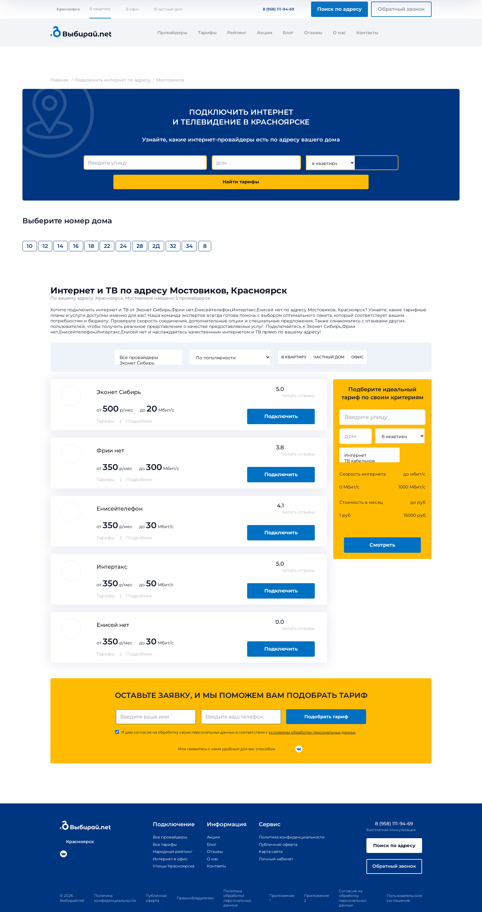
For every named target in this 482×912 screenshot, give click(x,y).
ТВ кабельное (369, 445)
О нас (339, 32)
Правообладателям (195, 885)
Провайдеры (172, 32)
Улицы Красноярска (167, 851)
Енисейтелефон (120, 492)
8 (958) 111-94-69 (274, 9)
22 (188, 228)
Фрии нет (110, 434)
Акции (264, 32)
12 (65, 228)
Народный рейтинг (166, 837)
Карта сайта (268, 837)
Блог (288, 32)
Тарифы (207, 32)
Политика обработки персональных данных (237, 885)
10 (35, 228)
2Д (280, 228)
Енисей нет (113, 609)
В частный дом (168, 9)
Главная (59, 80)
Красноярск (65, 9)
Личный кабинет (274, 844)
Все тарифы (158, 830)
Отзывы (313, 32)
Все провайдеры (147, 341)
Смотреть (382, 529)
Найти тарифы (363, 163)
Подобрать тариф (327, 701)
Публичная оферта (276, 830)
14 (96, 228)
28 (250, 228)
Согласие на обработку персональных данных (352, 885)
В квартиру (100, 8)
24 (219, 228)
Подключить (281, 400)
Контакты (367, 32)
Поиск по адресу (339, 9)
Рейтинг (237, 32)
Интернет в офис (164, 844)
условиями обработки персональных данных (312, 717)
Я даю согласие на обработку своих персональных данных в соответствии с (238, 717)
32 (311, 228)
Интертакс (112, 551)
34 (342, 228)
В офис (132, 9)
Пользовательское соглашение (404, 885)
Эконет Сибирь (147, 346)
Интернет (369, 439)
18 (158, 228)
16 (127, 228)
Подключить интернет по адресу (112, 80)
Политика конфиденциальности (291, 822)
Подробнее (139, 405)
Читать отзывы (298, 380)
